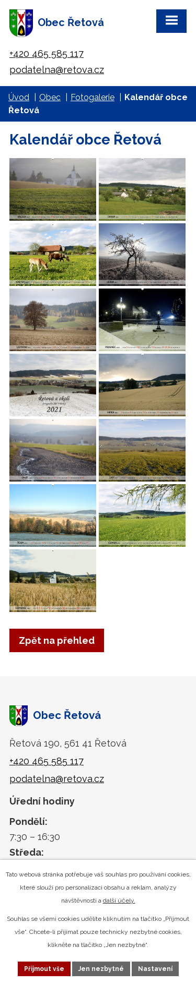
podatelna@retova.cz (56, 69)
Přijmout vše (44, 969)
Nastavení (155, 969)
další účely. (119, 900)
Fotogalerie (92, 97)
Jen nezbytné (101, 969)
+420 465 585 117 (46, 53)
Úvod (18, 97)
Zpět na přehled (57, 640)
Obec (50, 97)
